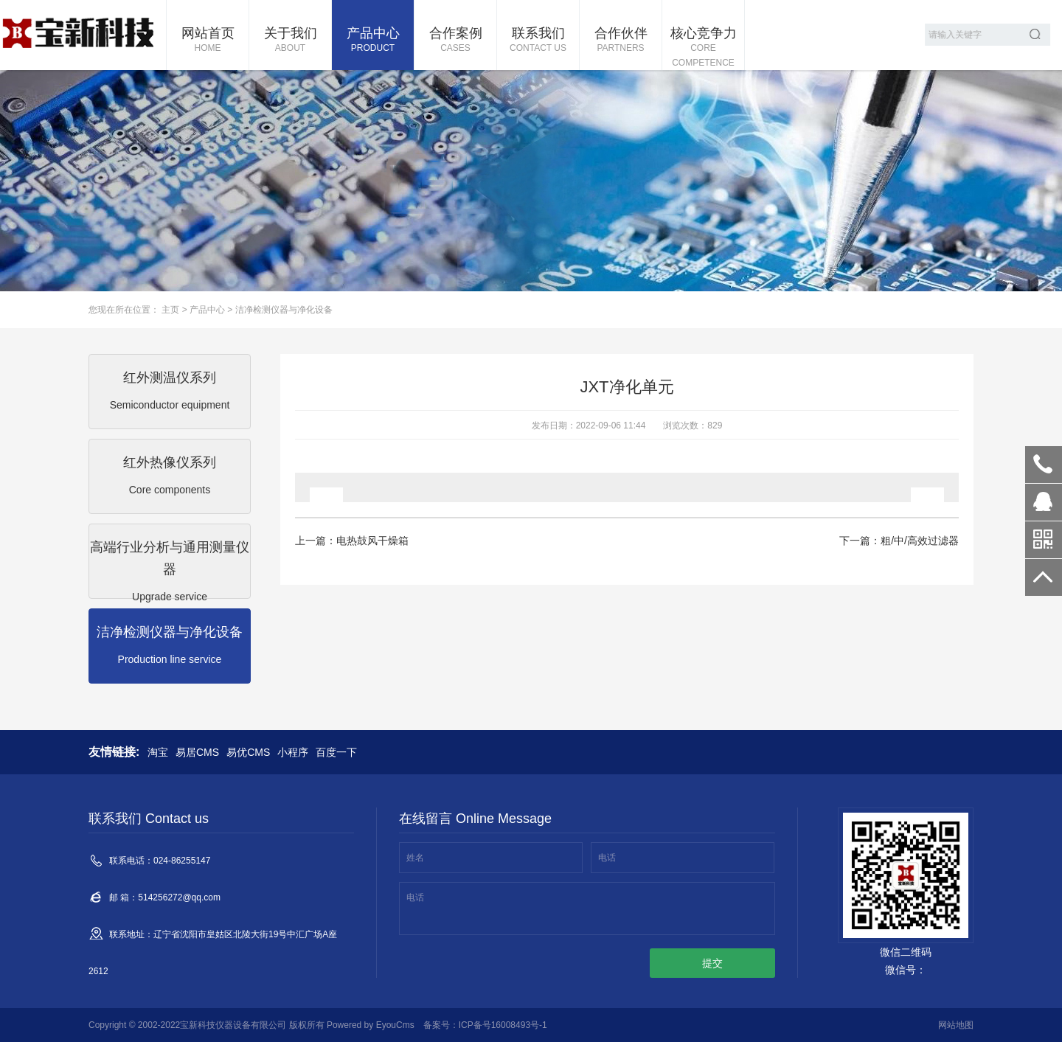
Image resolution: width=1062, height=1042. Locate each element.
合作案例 (455, 40)
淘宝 (158, 752)
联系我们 (538, 40)
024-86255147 (1043, 464)
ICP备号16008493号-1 (503, 1025)
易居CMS (197, 752)
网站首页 (208, 40)
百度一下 (336, 752)
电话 (607, 857)
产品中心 (373, 40)
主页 (170, 310)
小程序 (292, 752)
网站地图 (956, 1025)
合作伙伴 (621, 40)
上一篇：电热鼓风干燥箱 (352, 540)
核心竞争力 (703, 48)
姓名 (415, 857)
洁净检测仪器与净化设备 (284, 310)
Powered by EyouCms (369, 1025)
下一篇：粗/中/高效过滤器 (899, 540)
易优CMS (248, 752)
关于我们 (290, 40)
